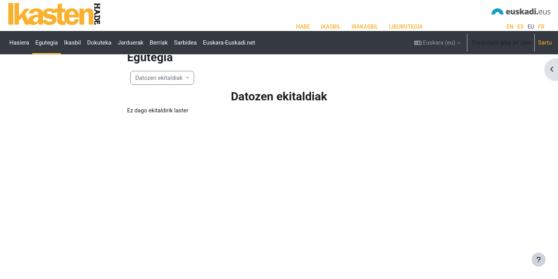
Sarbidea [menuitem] (185, 42)
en (509, 27)
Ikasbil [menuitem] (72, 42)
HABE (303, 27)
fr (541, 27)
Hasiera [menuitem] (19, 42)
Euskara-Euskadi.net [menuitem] (229, 42)
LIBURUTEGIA (406, 27)
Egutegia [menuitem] (46, 42)
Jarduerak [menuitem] (131, 42)
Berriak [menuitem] (159, 42)
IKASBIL (331, 27)
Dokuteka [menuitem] (99, 42)
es (520, 27)
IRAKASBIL (364, 27)
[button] (437, 42)
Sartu (545, 42)
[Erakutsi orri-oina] (539, 260)
